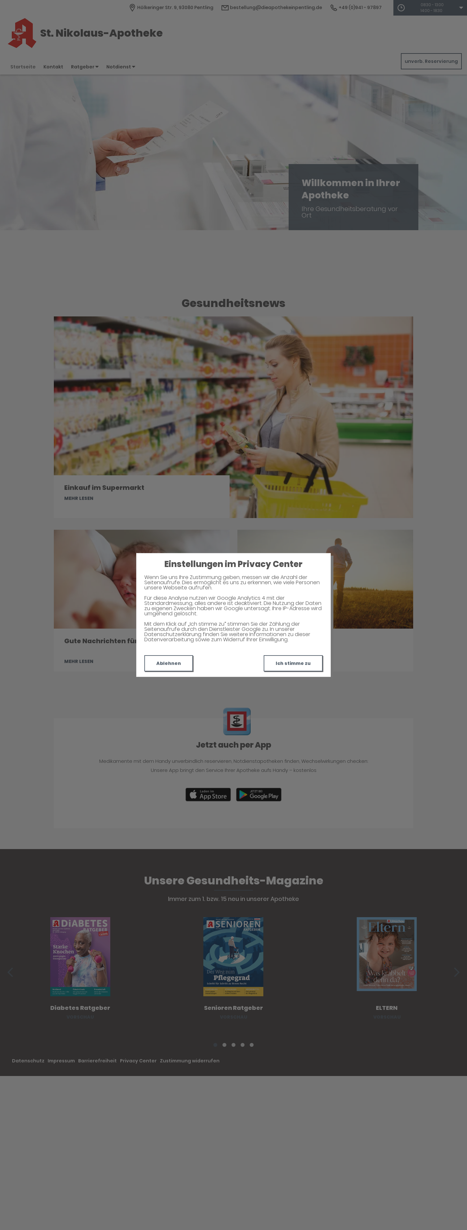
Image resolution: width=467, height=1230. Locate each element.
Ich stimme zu (293, 663)
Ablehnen (168, 663)
